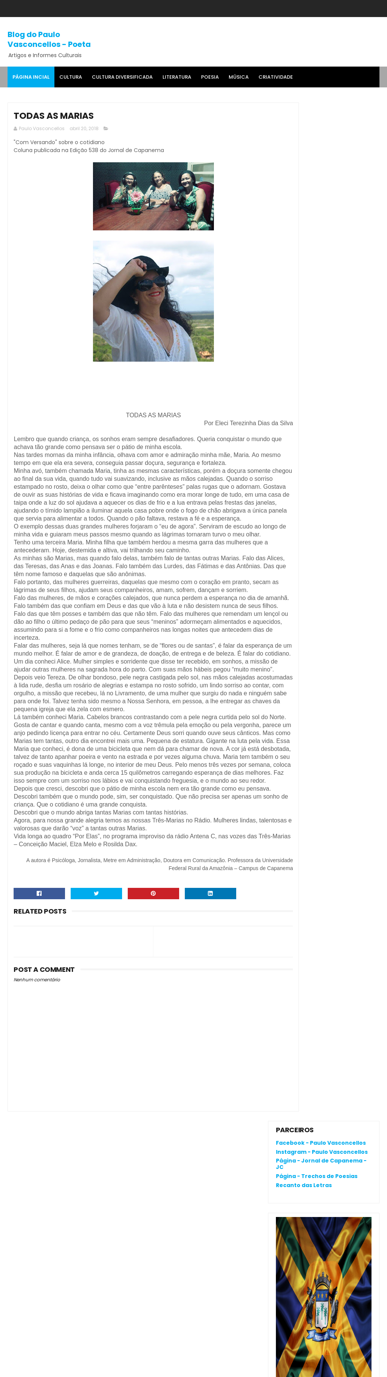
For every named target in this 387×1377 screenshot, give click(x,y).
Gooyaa (123, 1368)
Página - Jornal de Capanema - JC (321, 145)
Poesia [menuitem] (210, 77)
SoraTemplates (54, 1368)
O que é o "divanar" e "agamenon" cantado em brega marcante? (342, 437)
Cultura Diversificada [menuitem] (122, 77)
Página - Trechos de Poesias (317, 158)
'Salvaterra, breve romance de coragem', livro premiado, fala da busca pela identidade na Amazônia (322, 493)
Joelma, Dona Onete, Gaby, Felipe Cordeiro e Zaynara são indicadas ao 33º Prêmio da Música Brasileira (323, 533)
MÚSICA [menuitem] (239, 77)
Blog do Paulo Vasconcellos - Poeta (49, 38)
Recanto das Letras (304, 167)
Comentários (300, 646)
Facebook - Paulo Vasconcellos (321, 124)
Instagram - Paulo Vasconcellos (322, 133)
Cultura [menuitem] (70, 77)
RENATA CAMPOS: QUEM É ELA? (316, 465)
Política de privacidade (306, 1101)
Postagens (297, 633)
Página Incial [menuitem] (31, 77)
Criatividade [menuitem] (276, 77)
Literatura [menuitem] (177, 77)
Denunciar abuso (303, 580)
